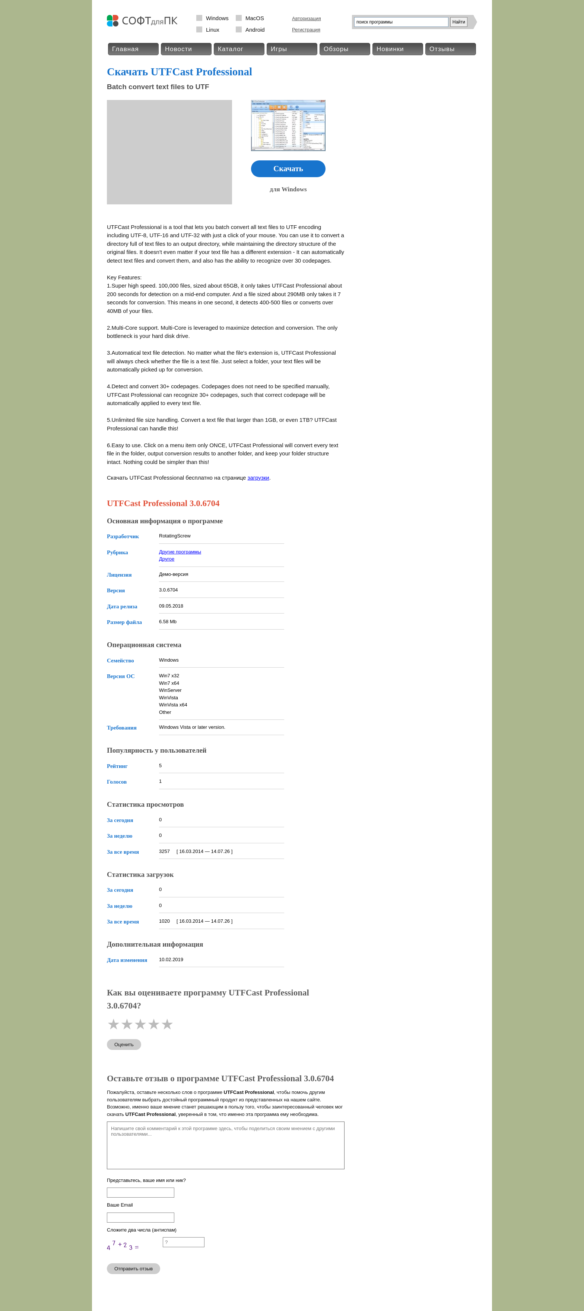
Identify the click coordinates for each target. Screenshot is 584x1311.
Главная (125, 49)
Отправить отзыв (133, 1268)
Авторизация (306, 18)
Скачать (288, 168)
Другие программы (180, 552)
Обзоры (336, 49)
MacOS (254, 18)
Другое (166, 559)
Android (255, 29)
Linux (212, 29)
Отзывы (442, 49)
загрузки (258, 477)
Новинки (390, 49)
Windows (217, 18)
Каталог (231, 49)
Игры (279, 49)
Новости (178, 49)
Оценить (124, 1044)
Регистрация (306, 29)
